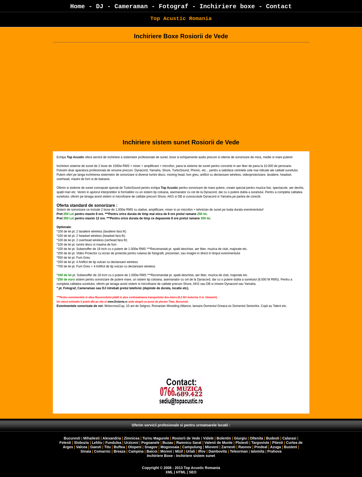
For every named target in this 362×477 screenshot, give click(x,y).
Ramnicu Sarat (188, 443)
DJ (99, 6)
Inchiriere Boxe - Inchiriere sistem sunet (181, 456)
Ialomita (257, 451)
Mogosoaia (170, 447)
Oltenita (256, 438)
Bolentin (224, 438)
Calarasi (289, 438)
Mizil (179, 451)
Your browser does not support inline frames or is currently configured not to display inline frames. (181, 358)
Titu (107, 447)
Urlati (191, 451)
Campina (136, 451)
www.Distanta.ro (117, 301)
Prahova (274, 451)
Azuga (275, 447)
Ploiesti (242, 443)
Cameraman (131, 6)
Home (77, 6)
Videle (208, 438)
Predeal (260, 447)
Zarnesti (228, 447)
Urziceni (131, 443)
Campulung (192, 447)
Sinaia (86, 451)
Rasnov (245, 447)
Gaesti (95, 447)
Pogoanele (150, 443)
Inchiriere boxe (227, 6)
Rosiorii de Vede (186, 438)
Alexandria (112, 438)
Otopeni (135, 447)
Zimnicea (132, 438)
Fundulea (113, 443)
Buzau (167, 443)
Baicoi (151, 451)
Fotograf (173, 6)
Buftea (119, 447)
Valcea (81, 447)
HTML (181, 472)
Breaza (119, 451)
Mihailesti (91, 438)
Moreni (166, 451)
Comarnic (102, 451)
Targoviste (260, 443)
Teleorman (239, 451)
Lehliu (97, 443)
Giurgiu (240, 438)
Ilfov (202, 451)
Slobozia (81, 443)
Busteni (290, 447)
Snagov (151, 447)
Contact (279, 6)
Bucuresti (72, 438)
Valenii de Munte (218, 443)
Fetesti (65, 443)
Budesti (272, 438)
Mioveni (211, 447)
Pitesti (277, 443)
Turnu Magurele (155, 438)
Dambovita (218, 451)
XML (169, 472)
